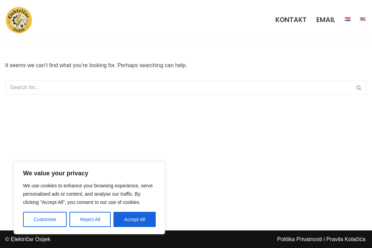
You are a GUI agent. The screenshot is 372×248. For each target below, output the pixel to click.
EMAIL (325, 19)
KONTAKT (291, 19)
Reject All (90, 219)
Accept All (134, 219)
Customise (45, 219)
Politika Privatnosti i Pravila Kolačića (321, 239)
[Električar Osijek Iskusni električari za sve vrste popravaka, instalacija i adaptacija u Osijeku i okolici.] (20, 20)
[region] (89, 198)
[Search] (178, 87)
